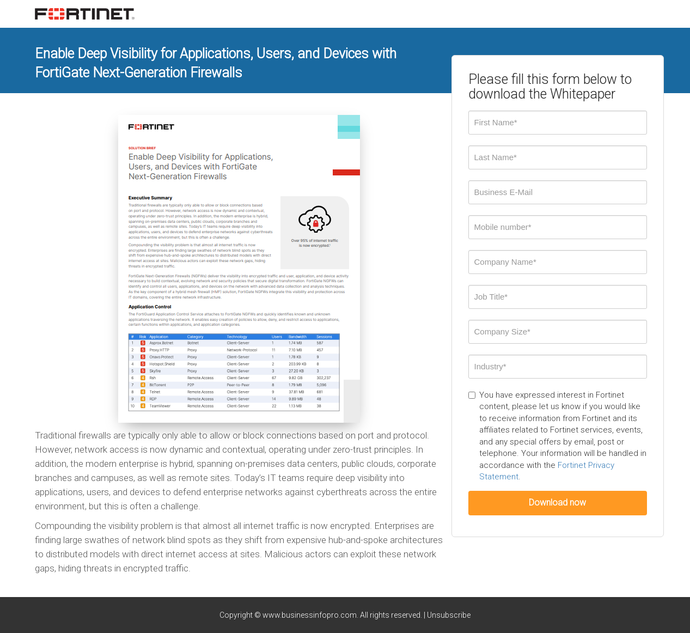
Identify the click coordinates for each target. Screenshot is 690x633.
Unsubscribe (449, 615)
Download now (557, 502)
